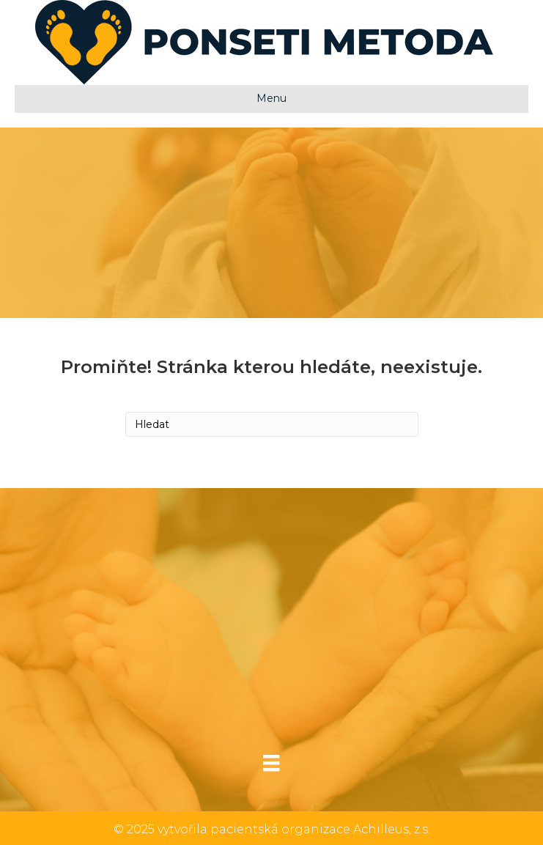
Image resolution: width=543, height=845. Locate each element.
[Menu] (271, 763)
